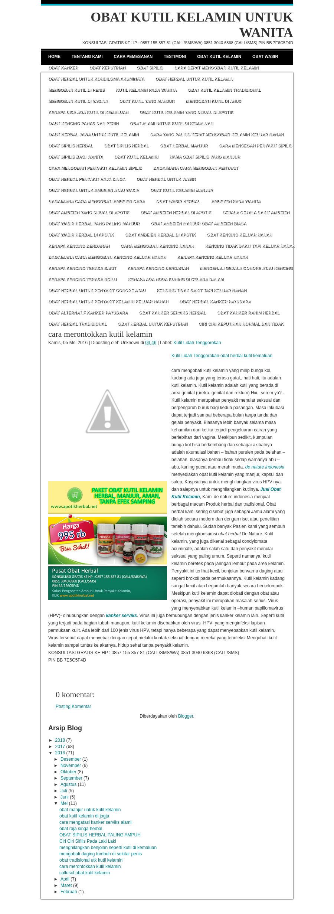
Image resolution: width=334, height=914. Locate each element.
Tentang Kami (87, 56)
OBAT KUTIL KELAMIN (136, 156)
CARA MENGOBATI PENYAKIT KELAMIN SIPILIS (95, 168)
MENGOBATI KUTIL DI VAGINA (78, 101)
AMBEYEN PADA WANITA (236, 201)
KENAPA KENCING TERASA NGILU (82, 279)
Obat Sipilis (150, 67)
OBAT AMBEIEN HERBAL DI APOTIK (175, 212)
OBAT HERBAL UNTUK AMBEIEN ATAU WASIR (93, 190)
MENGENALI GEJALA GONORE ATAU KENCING (246, 268)
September (71, 778)
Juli (63, 790)
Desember (70, 759)
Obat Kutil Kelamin (219, 56)
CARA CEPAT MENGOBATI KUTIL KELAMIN (216, 67)
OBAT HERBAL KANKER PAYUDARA (215, 301)
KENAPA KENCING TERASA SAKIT (82, 268)
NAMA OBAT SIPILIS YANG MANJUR (204, 156)
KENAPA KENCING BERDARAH (78, 246)
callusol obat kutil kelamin (84, 872)
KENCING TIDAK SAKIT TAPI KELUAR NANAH (250, 246)
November (70, 765)
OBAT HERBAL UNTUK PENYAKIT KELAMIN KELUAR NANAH (108, 301)
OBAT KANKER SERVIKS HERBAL (172, 312)
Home (54, 56)
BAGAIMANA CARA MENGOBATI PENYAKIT (196, 168)
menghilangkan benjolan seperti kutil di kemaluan (108, 847)
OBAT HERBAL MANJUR (183, 145)
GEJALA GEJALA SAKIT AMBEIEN (255, 212)
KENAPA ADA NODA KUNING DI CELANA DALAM (175, 279)
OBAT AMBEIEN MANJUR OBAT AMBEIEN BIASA (198, 223)
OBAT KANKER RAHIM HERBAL (248, 312)
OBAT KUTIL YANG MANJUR (146, 101)
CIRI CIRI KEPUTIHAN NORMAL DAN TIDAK (241, 323)
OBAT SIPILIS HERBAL (70, 145)
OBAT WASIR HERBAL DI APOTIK (81, 234)
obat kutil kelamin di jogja (84, 816)
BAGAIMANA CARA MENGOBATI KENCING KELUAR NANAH (107, 257)
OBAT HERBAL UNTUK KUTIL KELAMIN (194, 78)
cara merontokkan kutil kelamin (100, 334)
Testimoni (175, 56)
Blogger (185, 716)
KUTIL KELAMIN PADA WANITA (146, 90)
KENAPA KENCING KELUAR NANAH (212, 257)
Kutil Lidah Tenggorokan (197, 342)
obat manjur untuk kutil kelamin (90, 809)
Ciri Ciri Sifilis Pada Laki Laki (87, 841)
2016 (60, 752)
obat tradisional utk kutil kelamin (90, 860)
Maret (66, 885)
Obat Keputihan (107, 67)
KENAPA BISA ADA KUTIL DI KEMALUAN (88, 112)
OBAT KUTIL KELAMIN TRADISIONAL (224, 90)
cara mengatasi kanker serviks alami (95, 822)
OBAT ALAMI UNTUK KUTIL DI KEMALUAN (171, 123)
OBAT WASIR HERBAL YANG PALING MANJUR (94, 223)
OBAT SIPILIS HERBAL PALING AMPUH (100, 835)
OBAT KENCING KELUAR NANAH (239, 234)
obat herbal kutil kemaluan (246, 355)
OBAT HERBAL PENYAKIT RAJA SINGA (86, 179)
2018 (60, 740)
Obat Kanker (63, 67)
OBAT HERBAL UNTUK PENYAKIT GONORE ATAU (96, 290)
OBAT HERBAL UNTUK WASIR (166, 179)
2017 (60, 746)
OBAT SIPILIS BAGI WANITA (75, 156)
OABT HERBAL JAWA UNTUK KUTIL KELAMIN (93, 134)
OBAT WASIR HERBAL (178, 201)
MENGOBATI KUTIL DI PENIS (76, 90)
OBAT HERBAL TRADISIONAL (77, 323)
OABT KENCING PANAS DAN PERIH (83, 123)
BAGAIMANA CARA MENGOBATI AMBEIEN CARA (96, 201)
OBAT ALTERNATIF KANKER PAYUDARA (88, 312)
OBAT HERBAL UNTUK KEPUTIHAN (152, 323)
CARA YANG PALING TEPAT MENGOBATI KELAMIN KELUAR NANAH (217, 134)
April (64, 879)
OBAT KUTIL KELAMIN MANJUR (181, 190)
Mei (64, 803)
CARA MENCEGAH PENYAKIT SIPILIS (255, 145)
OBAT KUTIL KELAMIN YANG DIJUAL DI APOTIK (186, 112)
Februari (68, 891)
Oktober (68, 771)
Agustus (68, 784)
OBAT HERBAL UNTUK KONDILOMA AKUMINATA (96, 78)
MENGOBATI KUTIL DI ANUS (213, 101)
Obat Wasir (265, 56)
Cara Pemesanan (133, 56)
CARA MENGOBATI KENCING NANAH (157, 246)
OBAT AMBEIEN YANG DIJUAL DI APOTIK (88, 212)
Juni (64, 797)
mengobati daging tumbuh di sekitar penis (100, 853)
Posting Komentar (73, 706)
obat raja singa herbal (80, 828)
